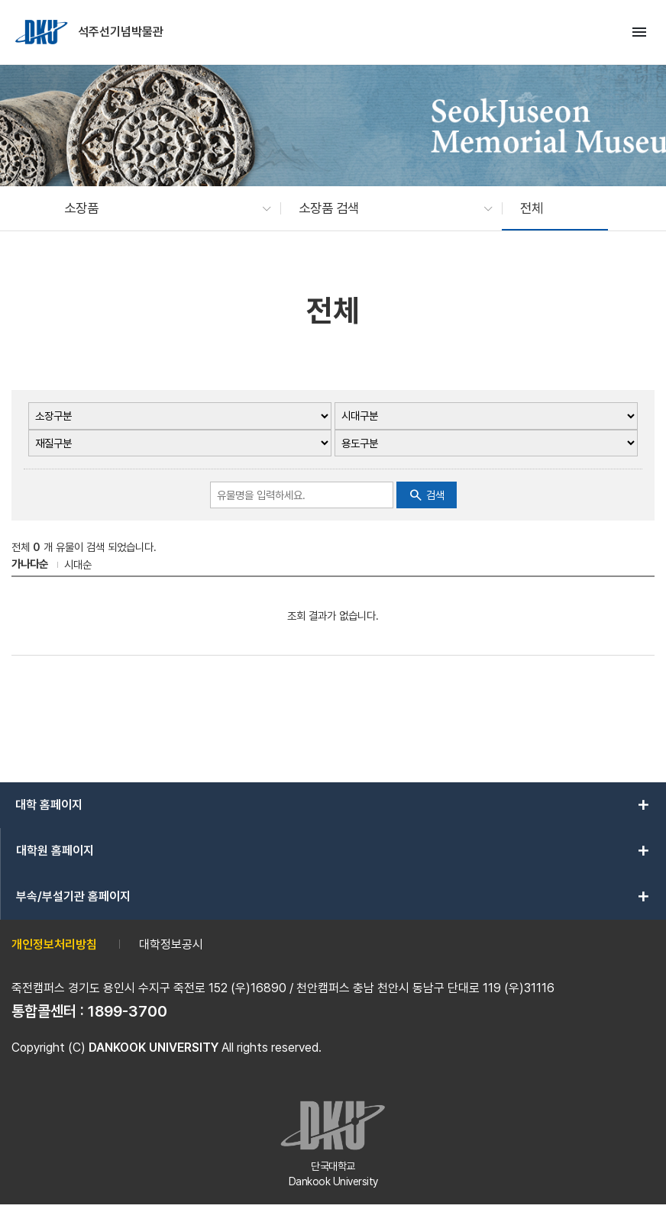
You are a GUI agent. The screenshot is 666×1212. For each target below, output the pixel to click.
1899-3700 (127, 1011)
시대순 (78, 564)
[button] (160, 208)
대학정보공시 (171, 944)
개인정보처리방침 (54, 944)
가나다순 (29, 563)
